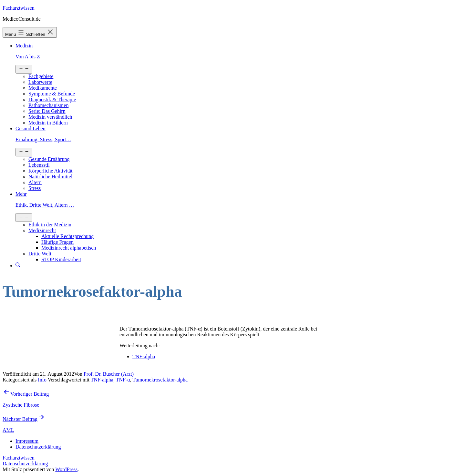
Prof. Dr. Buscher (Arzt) (109, 374)
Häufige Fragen (57, 242)
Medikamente (42, 88)
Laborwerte (40, 82)
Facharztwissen (19, 8)
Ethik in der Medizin (49, 224)
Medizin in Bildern (48, 122)
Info (42, 379)
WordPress (66, 469)
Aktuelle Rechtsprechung (67, 236)
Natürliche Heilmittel (50, 176)
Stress (34, 188)
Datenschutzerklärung (25, 463)
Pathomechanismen (48, 105)
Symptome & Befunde (51, 93)
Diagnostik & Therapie (52, 99)
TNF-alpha (143, 356)
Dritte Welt (39, 253)
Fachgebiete (40, 76)
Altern (35, 182)
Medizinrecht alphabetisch (68, 248)
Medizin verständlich (50, 117)
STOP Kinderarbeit (61, 259)
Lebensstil (39, 165)
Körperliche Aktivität (50, 170)
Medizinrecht (42, 230)
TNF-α (123, 379)
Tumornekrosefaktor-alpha (160, 379)
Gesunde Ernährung (49, 159)
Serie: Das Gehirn (47, 111)
